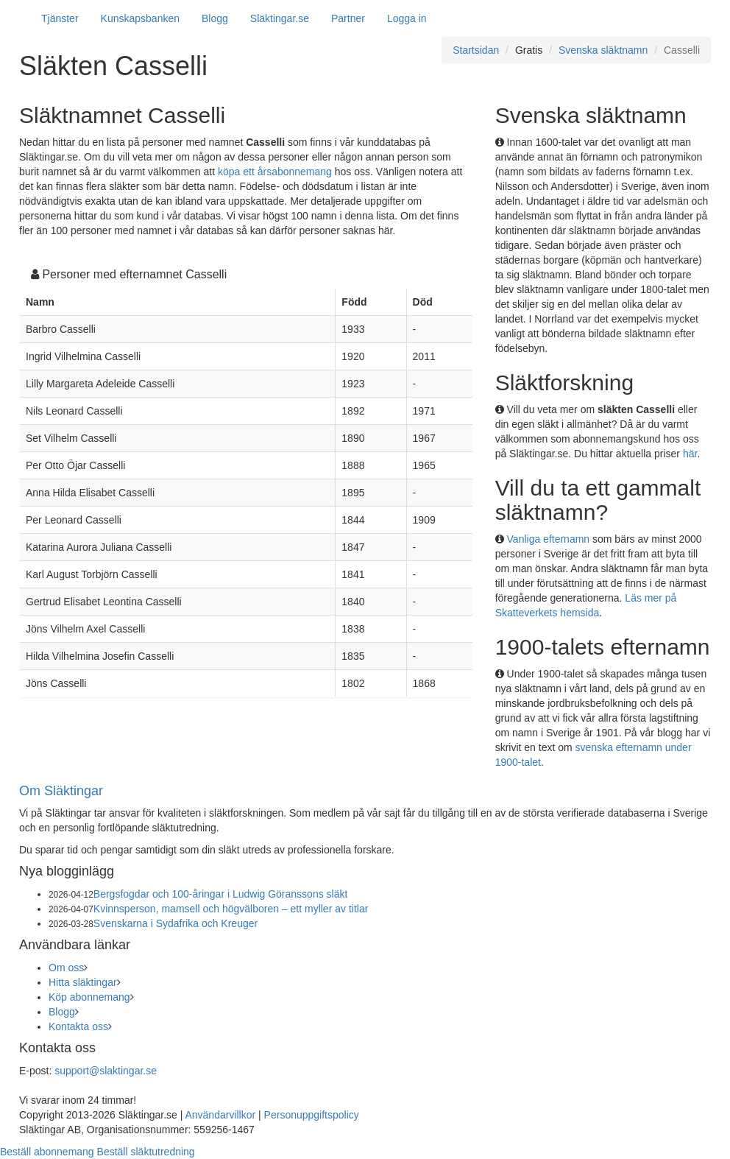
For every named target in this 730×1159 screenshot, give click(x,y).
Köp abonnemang (89, 997)
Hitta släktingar (83, 982)
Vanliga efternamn (548, 539)
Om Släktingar (61, 790)
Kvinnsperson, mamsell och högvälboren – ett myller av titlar (231, 909)
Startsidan (476, 50)
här (690, 453)
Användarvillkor (220, 1115)
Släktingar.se (279, 18)
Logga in (407, 18)
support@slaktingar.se (105, 1071)
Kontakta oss (78, 1026)
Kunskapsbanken (140, 18)
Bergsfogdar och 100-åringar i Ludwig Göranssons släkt (220, 894)
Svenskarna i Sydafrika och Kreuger (175, 923)
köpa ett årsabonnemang (275, 171)
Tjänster (60, 18)
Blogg (215, 18)
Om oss (66, 967)
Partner (348, 18)
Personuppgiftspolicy (311, 1115)
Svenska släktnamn (603, 50)
